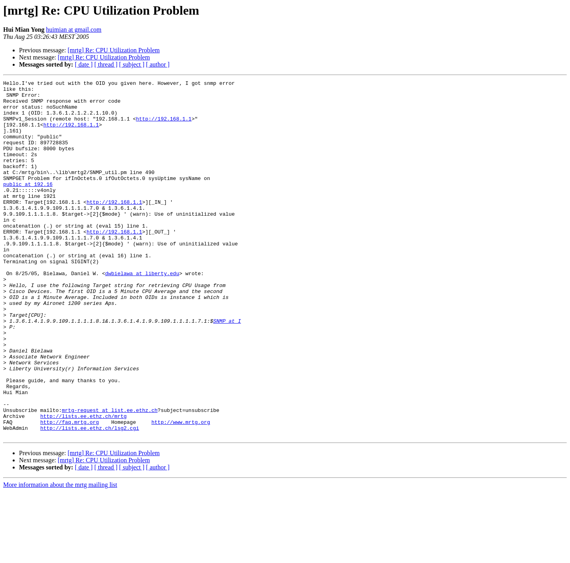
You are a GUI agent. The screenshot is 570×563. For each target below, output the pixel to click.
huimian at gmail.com (73, 29)
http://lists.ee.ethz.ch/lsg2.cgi (89, 498)
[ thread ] (106, 64)
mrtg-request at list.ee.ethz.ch (110, 476)
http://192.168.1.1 (163, 126)
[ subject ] (131, 64)
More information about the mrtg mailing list (60, 556)
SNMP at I (227, 369)
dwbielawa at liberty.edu (142, 312)
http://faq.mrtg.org (69, 490)
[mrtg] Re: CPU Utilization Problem (114, 50)
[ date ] (84, 64)
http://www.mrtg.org (180, 490)
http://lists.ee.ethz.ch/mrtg (83, 483)
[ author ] (158, 64)
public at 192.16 (28, 205)
